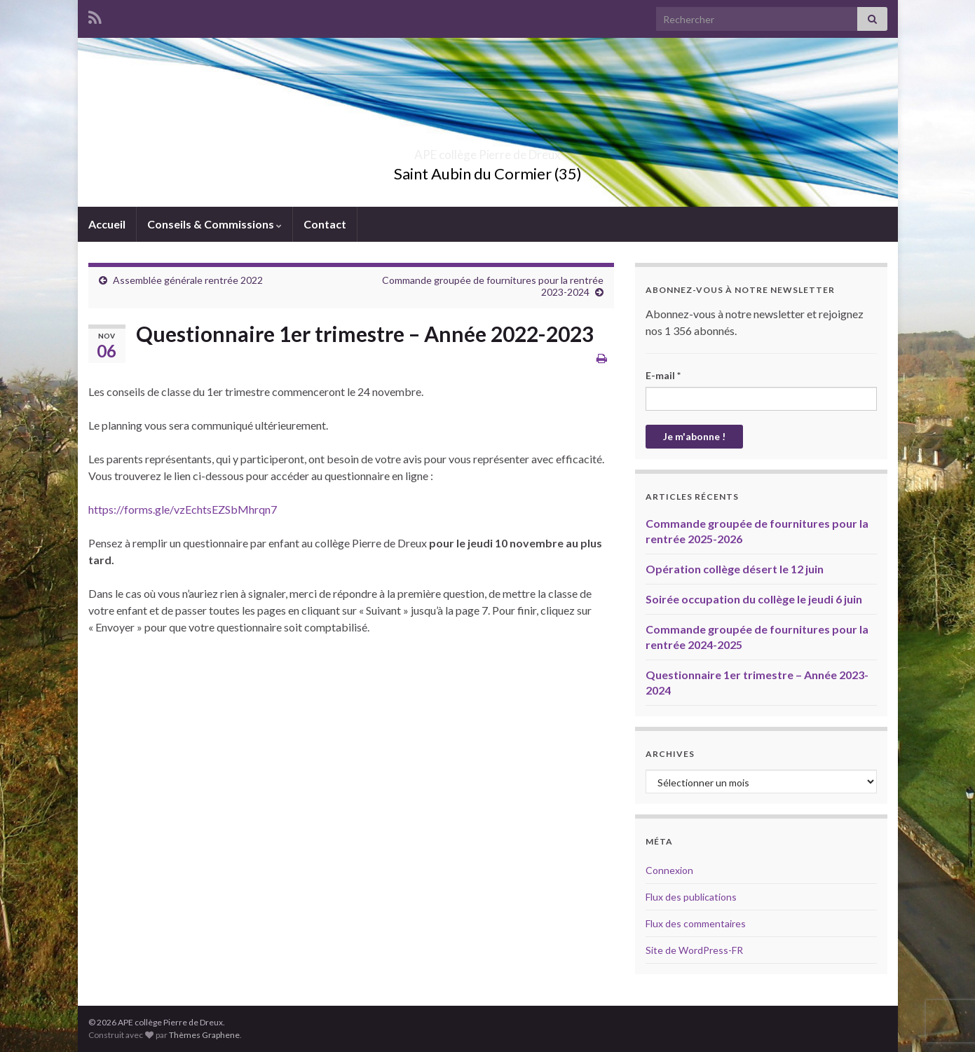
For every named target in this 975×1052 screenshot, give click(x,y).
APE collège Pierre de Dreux (487, 150)
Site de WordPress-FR (694, 950)
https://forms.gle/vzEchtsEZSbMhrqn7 (182, 509)
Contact (325, 224)
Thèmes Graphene (204, 1035)
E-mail (663, 375)
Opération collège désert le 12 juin (735, 568)
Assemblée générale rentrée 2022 (188, 280)
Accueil (106, 224)
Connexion (669, 870)
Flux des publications (691, 897)
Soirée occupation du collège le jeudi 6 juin (754, 599)
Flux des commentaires (696, 923)
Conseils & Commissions (214, 224)
